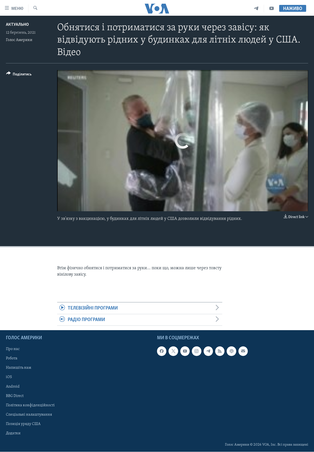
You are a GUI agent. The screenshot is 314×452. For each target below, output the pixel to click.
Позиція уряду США (23, 424)
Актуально (17, 24)
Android (13, 387)
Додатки (13, 433)
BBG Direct (15, 396)
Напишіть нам (18, 368)
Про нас (13, 349)
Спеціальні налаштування (29, 415)
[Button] (19, 75)
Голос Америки (19, 40)
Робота (11, 359)
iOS (9, 377)
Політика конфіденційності (30, 405)
